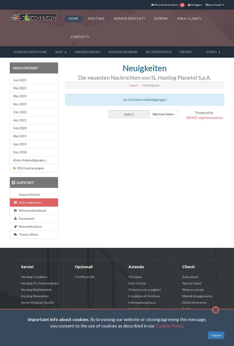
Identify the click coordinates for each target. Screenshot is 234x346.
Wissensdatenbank (123, 52)
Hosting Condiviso (34, 277)
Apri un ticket (192, 283)
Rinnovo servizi (192, 290)
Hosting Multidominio (36, 290)
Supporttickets (28, 194)
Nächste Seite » (164, 114)
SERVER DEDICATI (129, 18)
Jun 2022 (19, 80)
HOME (74, 18)
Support (133, 85)
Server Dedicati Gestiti (37, 302)
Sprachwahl (214, 4)
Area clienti (190, 277)
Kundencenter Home (30, 52)
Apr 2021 (20, 120)
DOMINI (161, 18)
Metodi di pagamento (197, 296)
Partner (186, 52)
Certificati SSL (85, 277)
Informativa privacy (142, 302)
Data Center (137, 283)
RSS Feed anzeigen (28, 168)
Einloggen (195, 4)
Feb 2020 (20, 128)
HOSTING (96, 18)
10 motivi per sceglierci (144, 290)
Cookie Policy (169, 325)
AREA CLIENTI (189, 18)
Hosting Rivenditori (35, 296)
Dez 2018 (20, 152)
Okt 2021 (20, 112)
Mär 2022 (20, 96)
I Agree (216, 335)
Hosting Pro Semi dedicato (40, 283)
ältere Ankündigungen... (30, 160)
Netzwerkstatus (158, 52)
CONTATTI (80, 37)
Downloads (24, 218)
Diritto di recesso (194, 302)
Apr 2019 (20, 144)
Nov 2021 (20, 104)
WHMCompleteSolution (204, 118)
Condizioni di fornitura (144, 296)
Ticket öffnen (25, 234)
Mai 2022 (19, 88)
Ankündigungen (87, 52)
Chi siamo (135, 277)
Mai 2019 (19, 136)
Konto (213, 52)
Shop (60, 52)
